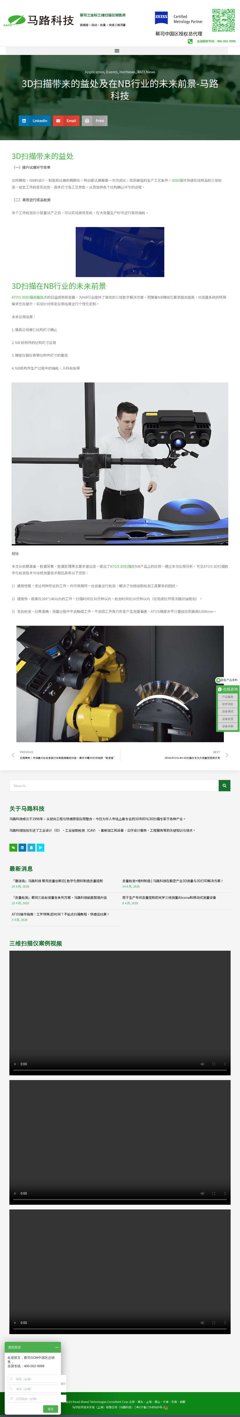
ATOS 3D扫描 (120, 566)
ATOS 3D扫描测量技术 (29, 297)
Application (94, 71)
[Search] (224, 785)
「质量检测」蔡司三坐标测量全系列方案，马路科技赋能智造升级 (59, 897)
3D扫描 (177, 180)
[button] (117, 51)
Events (112, 71)
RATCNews (146, 71)
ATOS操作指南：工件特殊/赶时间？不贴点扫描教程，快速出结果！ (61, 914)
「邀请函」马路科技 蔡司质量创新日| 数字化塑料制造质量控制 (57, 880)
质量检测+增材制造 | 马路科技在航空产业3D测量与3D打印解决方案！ (173, 880)
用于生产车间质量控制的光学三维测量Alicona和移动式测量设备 (169, 897)
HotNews (127, 71)
